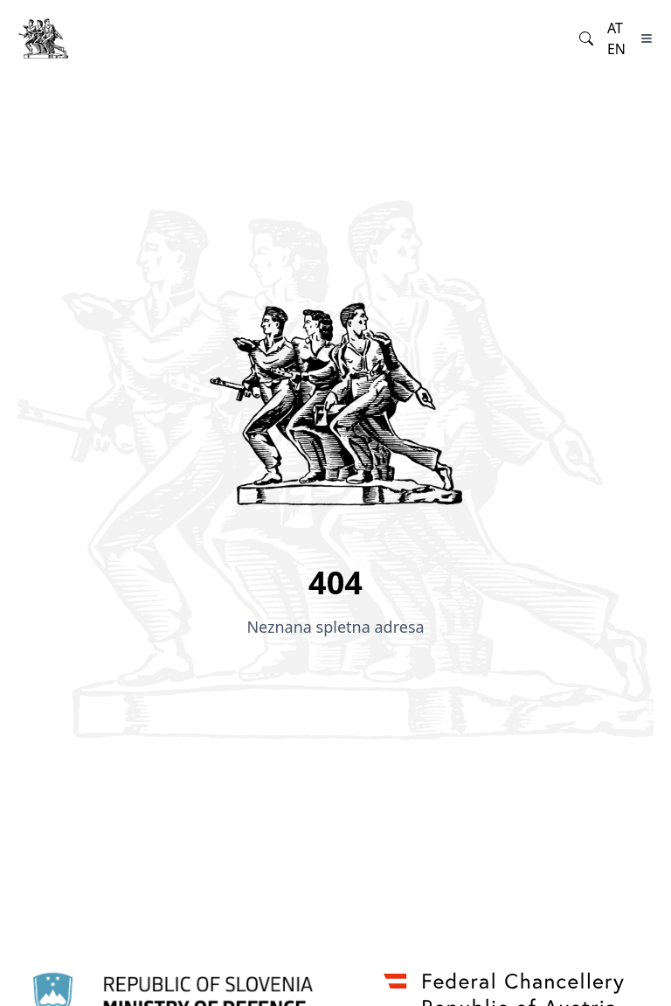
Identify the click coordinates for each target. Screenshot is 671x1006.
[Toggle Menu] (647, 38)
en (616, 49)
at (615, 28)
